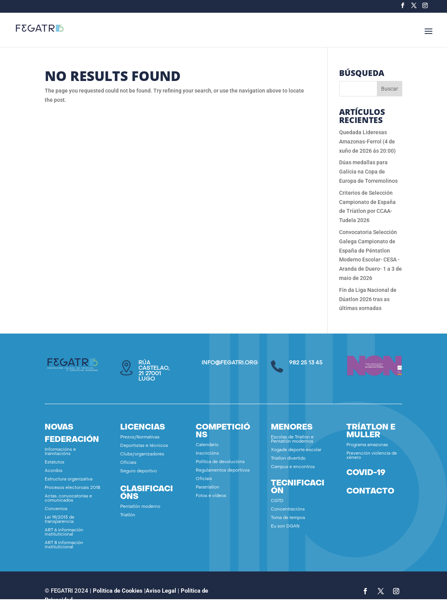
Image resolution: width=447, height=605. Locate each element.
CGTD (277, 501)
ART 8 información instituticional (64, 545)
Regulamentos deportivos (223, 470)
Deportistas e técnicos (144, 446)
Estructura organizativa (68, 479)
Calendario (207, 445)
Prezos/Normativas (140, 437)
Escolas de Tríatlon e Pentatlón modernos (292, 439)
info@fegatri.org (230, 363)
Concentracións (288, 509)
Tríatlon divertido (288, 459)
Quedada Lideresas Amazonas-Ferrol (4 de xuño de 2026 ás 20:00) (367, 141)
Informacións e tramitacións (60, 452)
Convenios (56, 509)
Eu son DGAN (285, 526)
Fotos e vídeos (211, 496)
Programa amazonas (367, 445)
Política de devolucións (220, 462)
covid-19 (365, 473)
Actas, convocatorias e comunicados (68, 498)
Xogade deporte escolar (296, 450)
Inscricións (207, 454)
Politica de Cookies (118, 590)
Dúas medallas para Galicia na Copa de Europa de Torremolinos (368, 171)
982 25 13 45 (306, 363)
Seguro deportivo (138, 471)
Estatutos (54, 462)
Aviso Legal (161, 590)
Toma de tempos (288, 518)
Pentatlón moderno (140, 507)
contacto (370, 491)
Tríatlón (127, 515)
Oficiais (128, 463)
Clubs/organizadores (142, 454)
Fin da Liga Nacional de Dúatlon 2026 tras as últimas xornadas (368, 299)
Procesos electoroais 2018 (72, 488)
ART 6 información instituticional (64, 532)
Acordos (53, 471)
